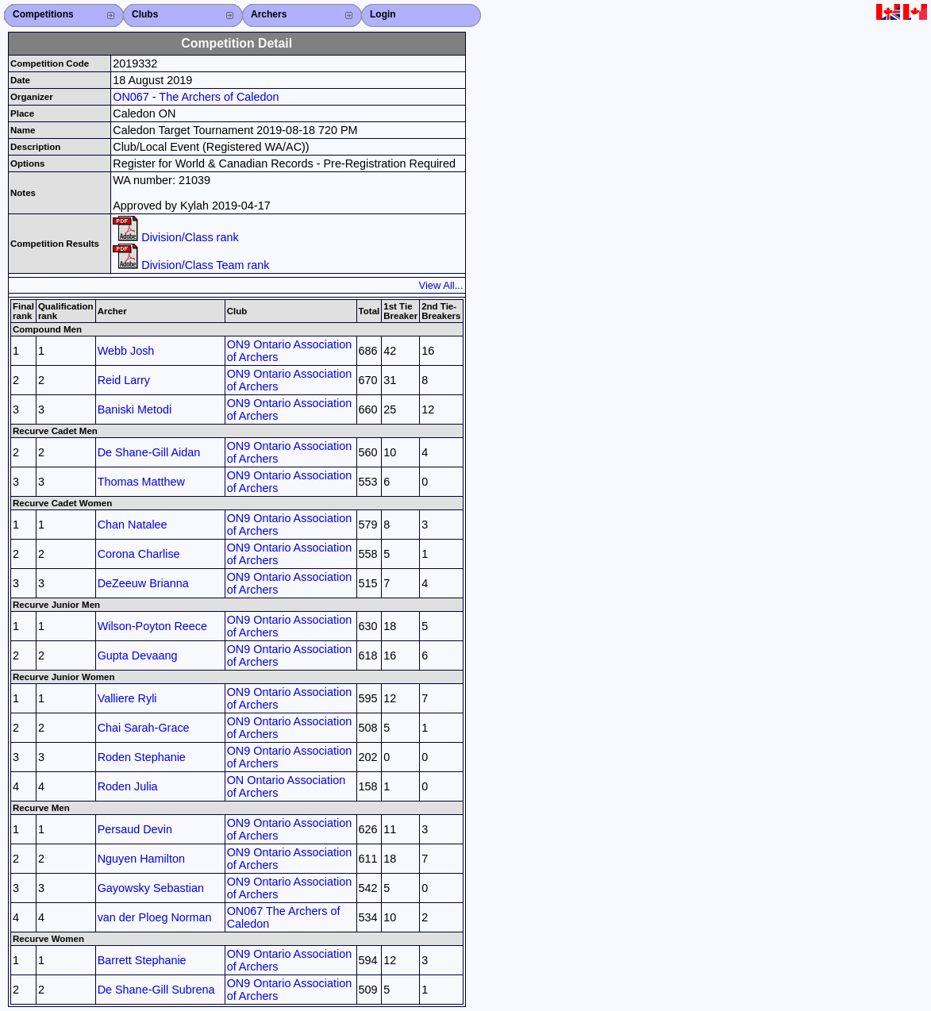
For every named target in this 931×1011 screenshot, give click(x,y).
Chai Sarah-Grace (144, 727)
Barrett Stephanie (142, 960)
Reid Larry (124, 380)
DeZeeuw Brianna (143, 583)
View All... (441, 285)
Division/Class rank (175, 237)
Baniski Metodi (135, 409)
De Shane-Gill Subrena (156, 989)
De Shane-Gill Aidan (149, 452)
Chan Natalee (132, 524)
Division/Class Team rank (191, 265)
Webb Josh (126, 350)
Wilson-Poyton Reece (152, 626)
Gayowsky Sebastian (151, 888)
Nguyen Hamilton (141, 858)
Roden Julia (128, 786)
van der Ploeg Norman (155, 917)
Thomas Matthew (141, 481)
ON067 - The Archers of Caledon (196, 96)
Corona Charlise (139, 554)
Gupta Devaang (138, 655)
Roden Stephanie (142, 757)
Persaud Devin (135, 829)
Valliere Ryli (127, 698)
